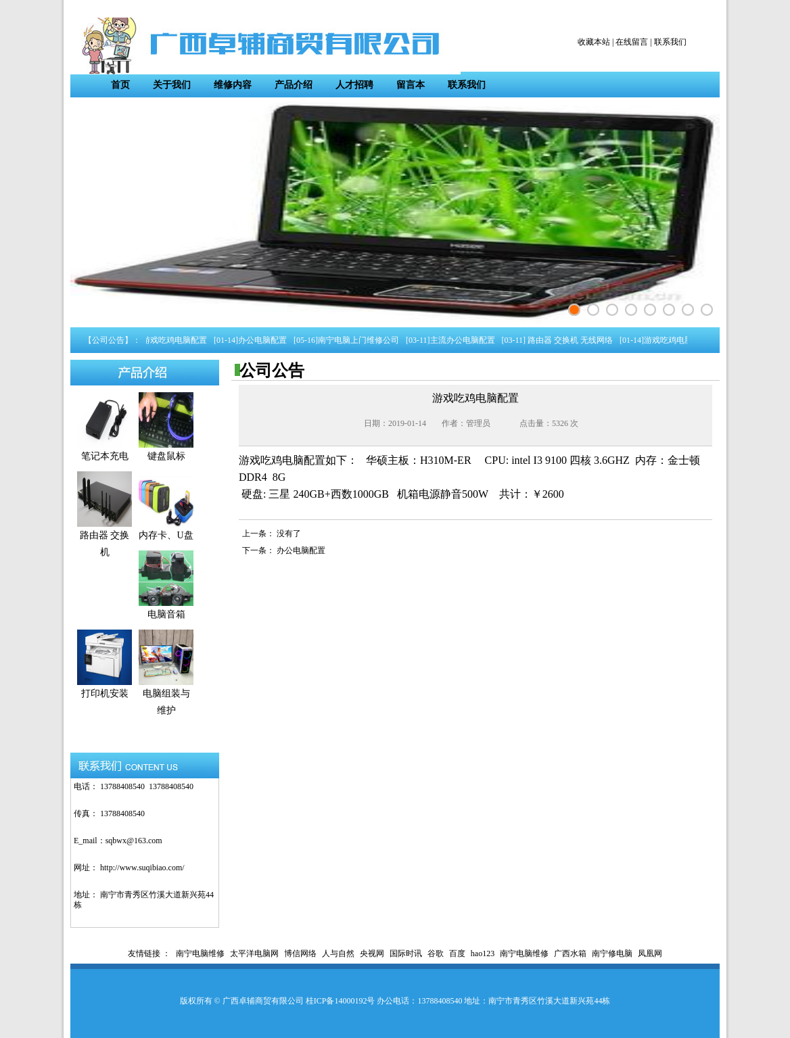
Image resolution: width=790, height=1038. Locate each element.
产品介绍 (293, 85)
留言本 (410, 85)
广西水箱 (570, 953)
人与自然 (338, 953)
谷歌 (435, 953)
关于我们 (172, 85)
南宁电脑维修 (200, 953)
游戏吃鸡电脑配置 (176, 340)
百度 (457, 953)
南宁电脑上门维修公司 (360, 340)
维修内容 (233, 85)
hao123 (482, 953)
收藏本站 (594, 42)
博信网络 (300, 953)
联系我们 (670, 42)
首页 (120, 85)
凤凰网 (650, 953)
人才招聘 (354, 85)
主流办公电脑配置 (464, 340)
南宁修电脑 (612, 953)
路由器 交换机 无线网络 (571, 340)
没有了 (289, 533)
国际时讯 (406, 953)
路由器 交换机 (104, 538)
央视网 (372, 953)
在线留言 (631, 42)
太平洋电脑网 (254, 953)
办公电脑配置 (264, 340)
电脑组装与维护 (166, 696)
